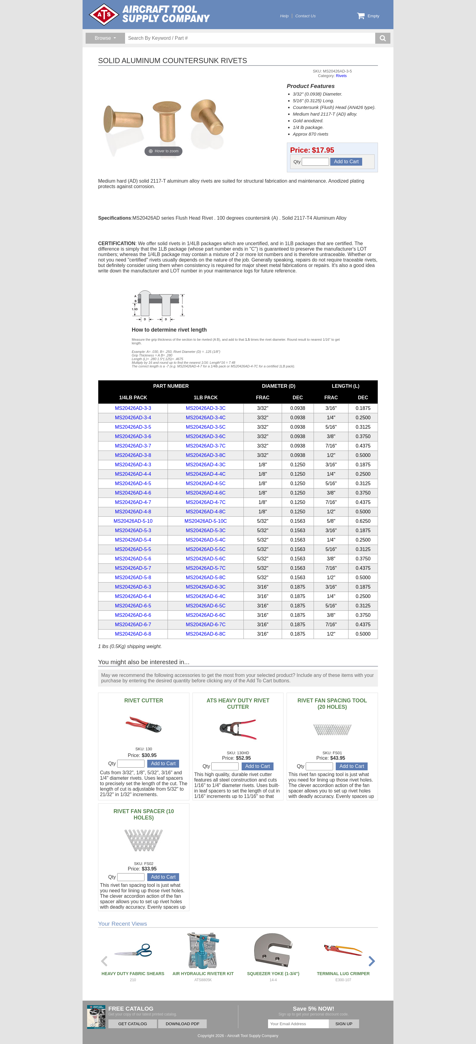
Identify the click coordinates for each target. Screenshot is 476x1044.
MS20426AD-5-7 (133, 568)
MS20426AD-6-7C (206, 624)
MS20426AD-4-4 (133, 474)
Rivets (341, 75)
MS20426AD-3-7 (133, 445)
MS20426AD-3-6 (133, 436)
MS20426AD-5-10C (206, 521)
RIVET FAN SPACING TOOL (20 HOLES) (332, 704)
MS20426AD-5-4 (133, 539)
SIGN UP (343, 1024)
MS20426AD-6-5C (206, 605)
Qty (311, 162)
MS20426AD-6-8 (133, 634)
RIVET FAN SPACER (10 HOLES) (144, 814)
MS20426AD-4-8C (206, 511)
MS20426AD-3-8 (133, 455)
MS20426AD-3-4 (133, 417)
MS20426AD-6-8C (206, 634)
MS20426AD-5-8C (206, 577)
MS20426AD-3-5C (206, 427)
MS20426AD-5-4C (206, 539)
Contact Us (305, 16)
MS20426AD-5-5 (133, 549)
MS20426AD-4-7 (133, 502)
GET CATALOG (132, 1024)
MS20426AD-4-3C (206, 464)
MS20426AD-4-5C (206, 483)
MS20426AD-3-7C (206, 445)
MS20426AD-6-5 (133, 605)
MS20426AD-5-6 (133, 558)
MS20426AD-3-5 (133, 427)
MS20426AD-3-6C (206, 436)
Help (284, 16)
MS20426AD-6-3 (133, 587)
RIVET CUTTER (143, 701)
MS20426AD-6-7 (133, 624)
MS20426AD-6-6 (133, 615)
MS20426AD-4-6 (133, 492)
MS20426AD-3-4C (206, 417)
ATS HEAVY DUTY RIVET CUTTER (238, 704)
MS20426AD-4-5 (133, 483)
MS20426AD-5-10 (133, 521)
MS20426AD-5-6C (206, 558)
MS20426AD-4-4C (206, 474)
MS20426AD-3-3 (133, 408)
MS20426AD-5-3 (133, 530)
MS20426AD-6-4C (206, 596)
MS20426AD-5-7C (206, 568)
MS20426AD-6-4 (133, 596)
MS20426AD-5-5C (206, 549)
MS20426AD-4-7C (206, 502)
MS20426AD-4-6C (206, 492)
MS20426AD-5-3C (206, 530)
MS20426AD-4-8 (133, 511)
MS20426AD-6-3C (206, 587)
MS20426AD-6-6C (206, 615)
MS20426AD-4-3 (133, 464)
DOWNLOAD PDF (182, 1024)
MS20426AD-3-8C (206, 455)
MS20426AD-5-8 (133, 577)
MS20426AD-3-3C (206, 408)
